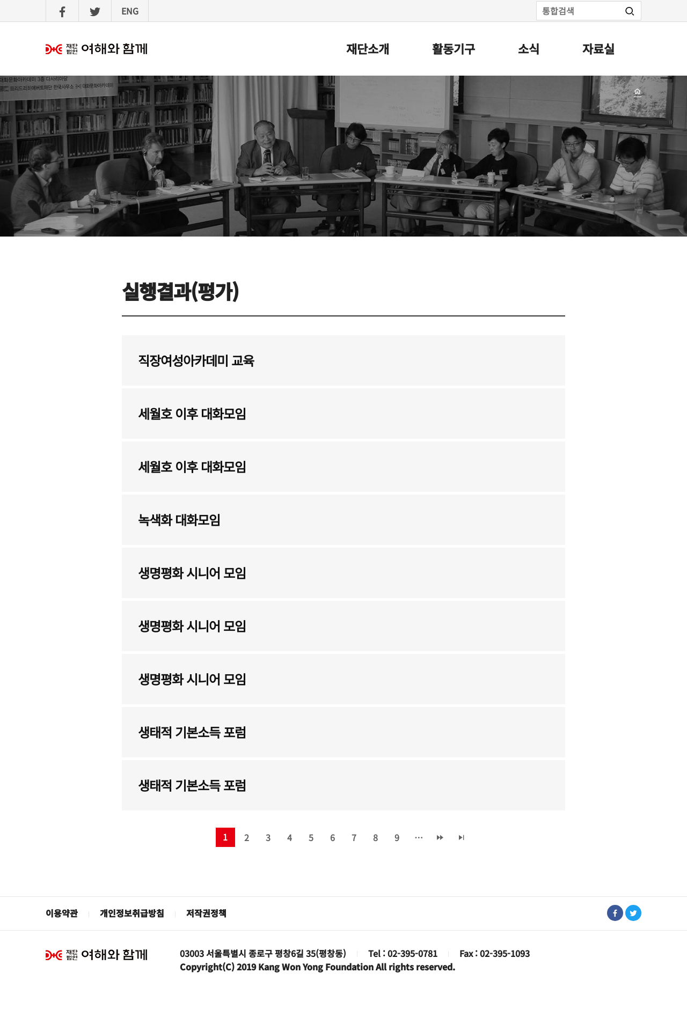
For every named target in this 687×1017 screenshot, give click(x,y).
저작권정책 (206, 913)
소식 (528, 48)
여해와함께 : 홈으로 (97, 48)
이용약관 (62, 913)
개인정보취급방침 (132, 913)
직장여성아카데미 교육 (196, 360)
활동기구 (453, 48)
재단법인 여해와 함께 (97, 954)
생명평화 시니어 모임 (192, 572)
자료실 (598, 48)
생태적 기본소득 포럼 (192, 732)
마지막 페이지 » (461, 837)
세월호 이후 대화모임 (192, 413)
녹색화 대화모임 (179, 519)
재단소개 (367, 48)
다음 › (440, 837)
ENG (129, 10)
